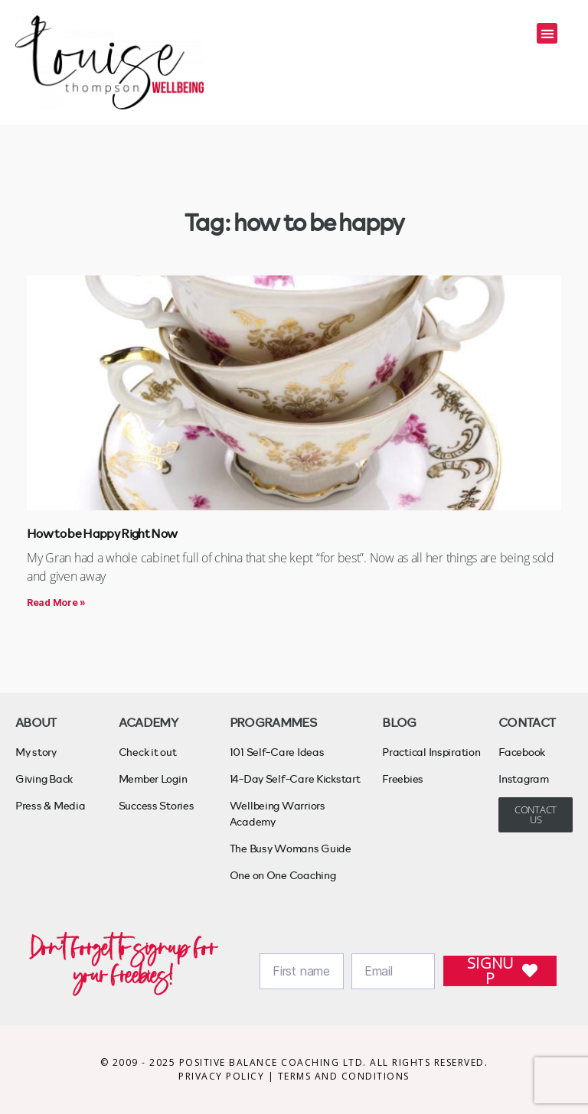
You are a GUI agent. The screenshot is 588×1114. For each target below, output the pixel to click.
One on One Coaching (283, 875)
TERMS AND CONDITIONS (344, 1076)
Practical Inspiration (431, 751)
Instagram (523, 778)
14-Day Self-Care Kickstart (295, 778)
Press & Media (50, 805)
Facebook (521, 751)
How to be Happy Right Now (102, 533)
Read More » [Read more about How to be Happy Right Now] (56, 602)
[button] (547, 33)
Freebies (402, 778)
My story (36, 751)
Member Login (153, 778)
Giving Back (44, 778)
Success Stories (156, 805)
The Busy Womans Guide (290, 848)
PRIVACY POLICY (223, 1076)
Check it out (148, 751)
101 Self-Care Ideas (277, 751)
